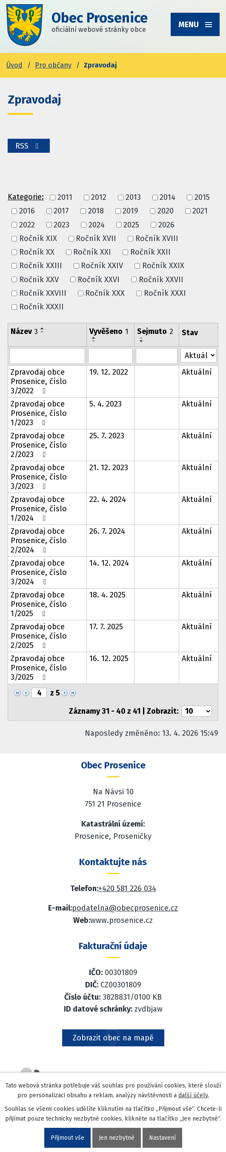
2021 (200, 211)
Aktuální (197, 372)
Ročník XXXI (165, 293)
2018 (96, 211)
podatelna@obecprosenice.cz (125, 908)
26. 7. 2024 (107, 531)
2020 (165, 211)
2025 (131, 225)
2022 (27, 225)
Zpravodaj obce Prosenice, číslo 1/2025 (39, 604)
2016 (27, 211)
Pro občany (53, 65)
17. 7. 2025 (106, 626)
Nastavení (162, 1137)
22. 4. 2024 (107, 499)
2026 (166, 225)
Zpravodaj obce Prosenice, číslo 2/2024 (39, 541)
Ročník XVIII (156, 238)
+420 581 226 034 (127, 888)
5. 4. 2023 (105, 404)
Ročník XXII (150, 252)
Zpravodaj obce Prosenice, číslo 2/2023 (39, 445)
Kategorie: (26, 197)
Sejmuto (155, 331)
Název (24, 331)
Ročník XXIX (163, 266)
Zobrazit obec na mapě (113, 1038)
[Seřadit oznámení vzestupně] (42, 328)
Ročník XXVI (98, 279)
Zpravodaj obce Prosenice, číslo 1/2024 (39, 509)
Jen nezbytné (116, 1137)
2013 (133, 197)
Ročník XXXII (41, 306)
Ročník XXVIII (42, 293)
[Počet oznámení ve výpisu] (196, 711)
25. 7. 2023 (106, 435)
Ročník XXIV (102, 266)
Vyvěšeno (108, 331)
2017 (61, 211)
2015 (202, 197)
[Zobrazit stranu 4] (39, 693)
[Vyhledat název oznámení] (47, 356)
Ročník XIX (38, 238)
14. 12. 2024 (109, 563)
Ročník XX (36, 252)
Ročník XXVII (161, 279)
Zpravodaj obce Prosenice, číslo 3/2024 (39, 572)
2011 (64, 197)
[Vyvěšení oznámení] (110, 356)
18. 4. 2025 (107, 595)
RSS (28, 146)
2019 (130, 211)
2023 (61, 225)
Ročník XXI (92, 252)
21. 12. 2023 (108, 467)
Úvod (14, 65)
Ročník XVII (96, 238)
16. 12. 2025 (109, 658)
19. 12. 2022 (108, 372)
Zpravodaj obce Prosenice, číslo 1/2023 (39, 413)
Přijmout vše (67, 1137)
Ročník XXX (105, 293)
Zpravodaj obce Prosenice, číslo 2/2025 (39, 636)
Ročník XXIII (40, 266)
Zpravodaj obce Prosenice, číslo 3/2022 (39, 381)
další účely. (193, 1095)
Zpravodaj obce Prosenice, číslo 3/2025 (39, 668)
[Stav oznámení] (198, 355)
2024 (97, 225)
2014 (167, 197)
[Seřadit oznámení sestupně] (42, 332)
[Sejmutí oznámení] (157, 356)
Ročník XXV (39, 279)
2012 (98, 197)
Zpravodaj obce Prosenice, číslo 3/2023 (39, 477)
